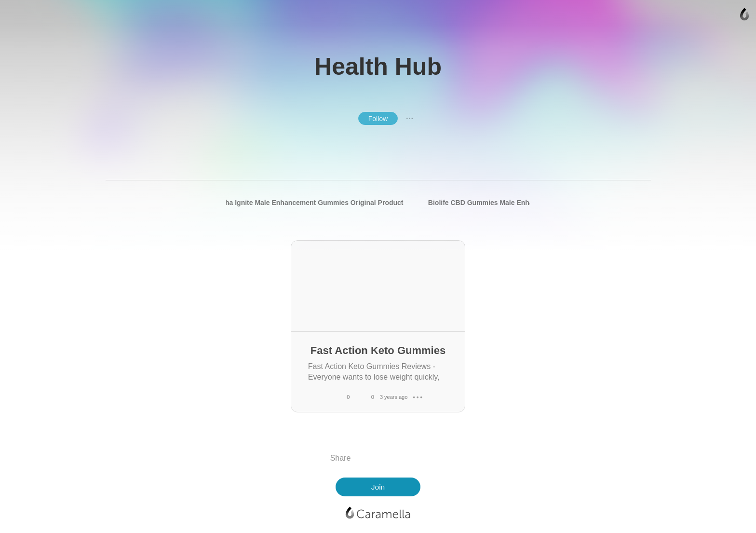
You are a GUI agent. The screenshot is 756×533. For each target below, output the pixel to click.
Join (378, 487)
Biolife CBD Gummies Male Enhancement (494, 202)
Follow (378, 119)
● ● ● (409, 118)
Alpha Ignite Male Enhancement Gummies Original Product (308, 202)
